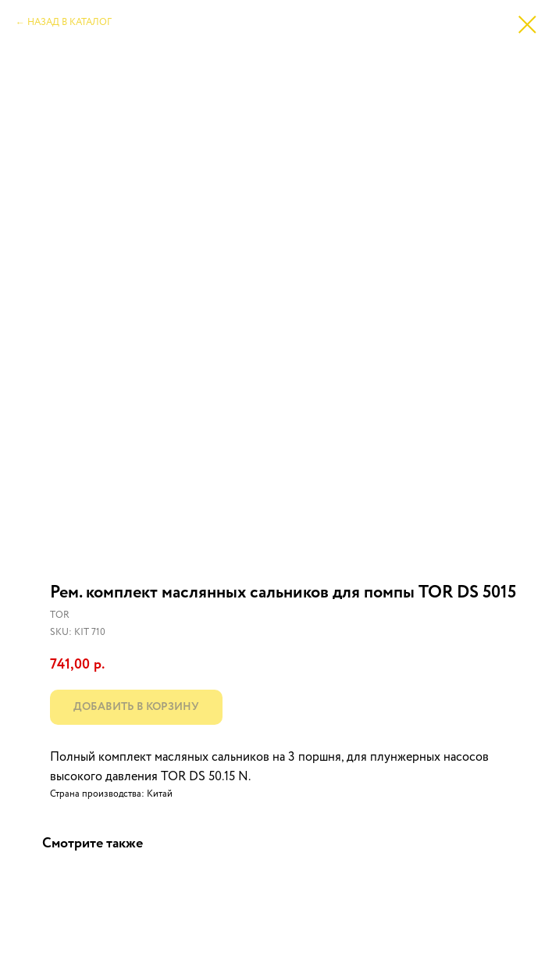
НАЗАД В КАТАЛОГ (69, 22)
